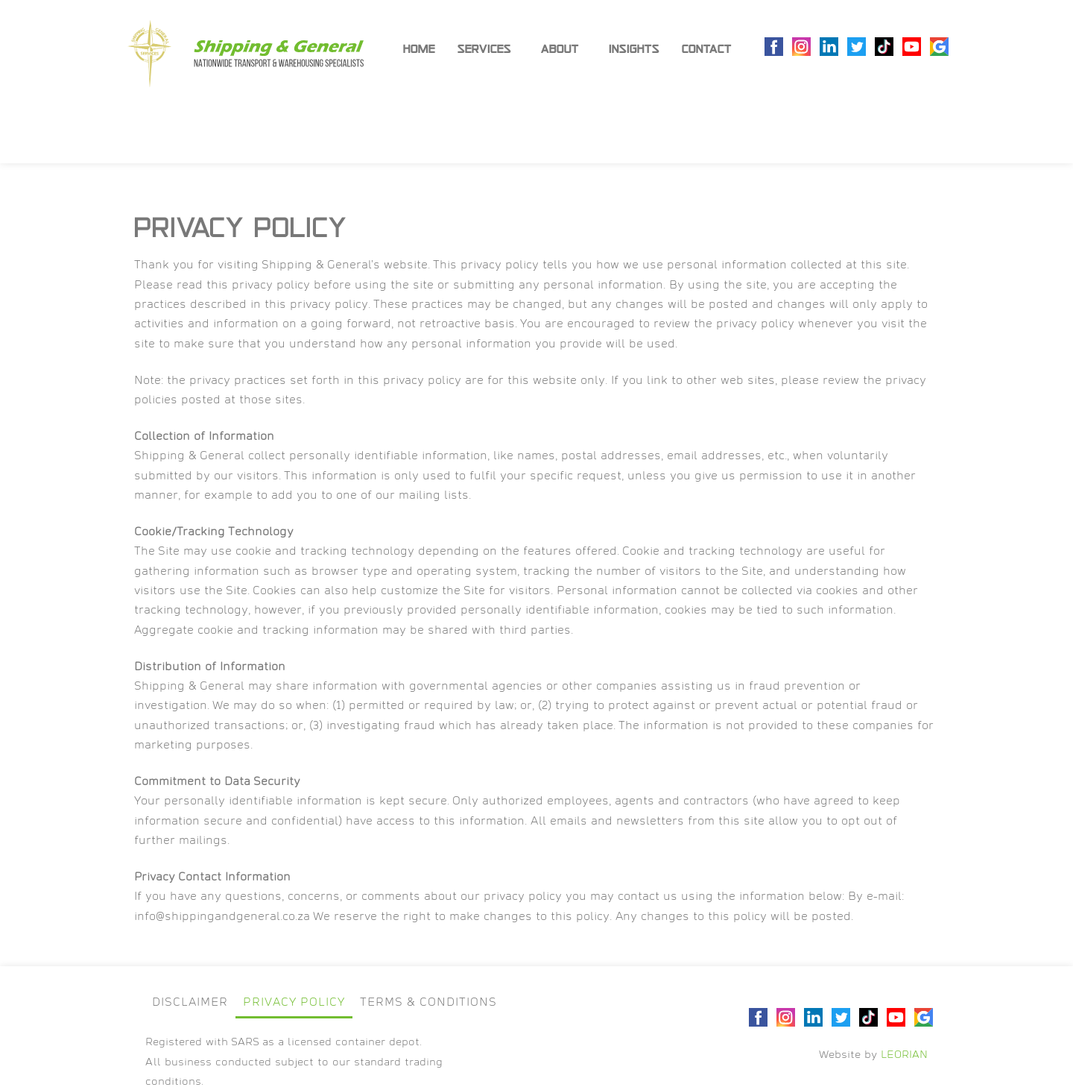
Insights (634, 49)
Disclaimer (190, 1003)
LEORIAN (904, 1055)
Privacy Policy (294, 1003)
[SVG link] (245, 53)
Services (488, 49)
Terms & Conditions (428, 1003)
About (563, 49)
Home (419, 49)
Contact (707, 49)
